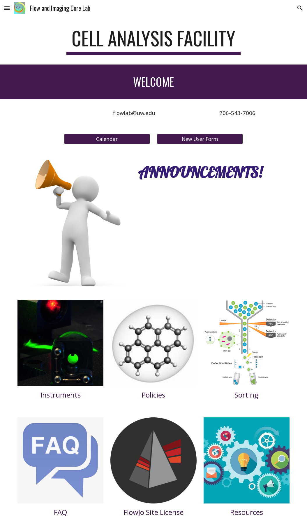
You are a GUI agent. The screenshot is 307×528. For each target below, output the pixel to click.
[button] (7, 8)
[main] (153, 41)
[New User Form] (200, 138)
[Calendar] (107, 138)
